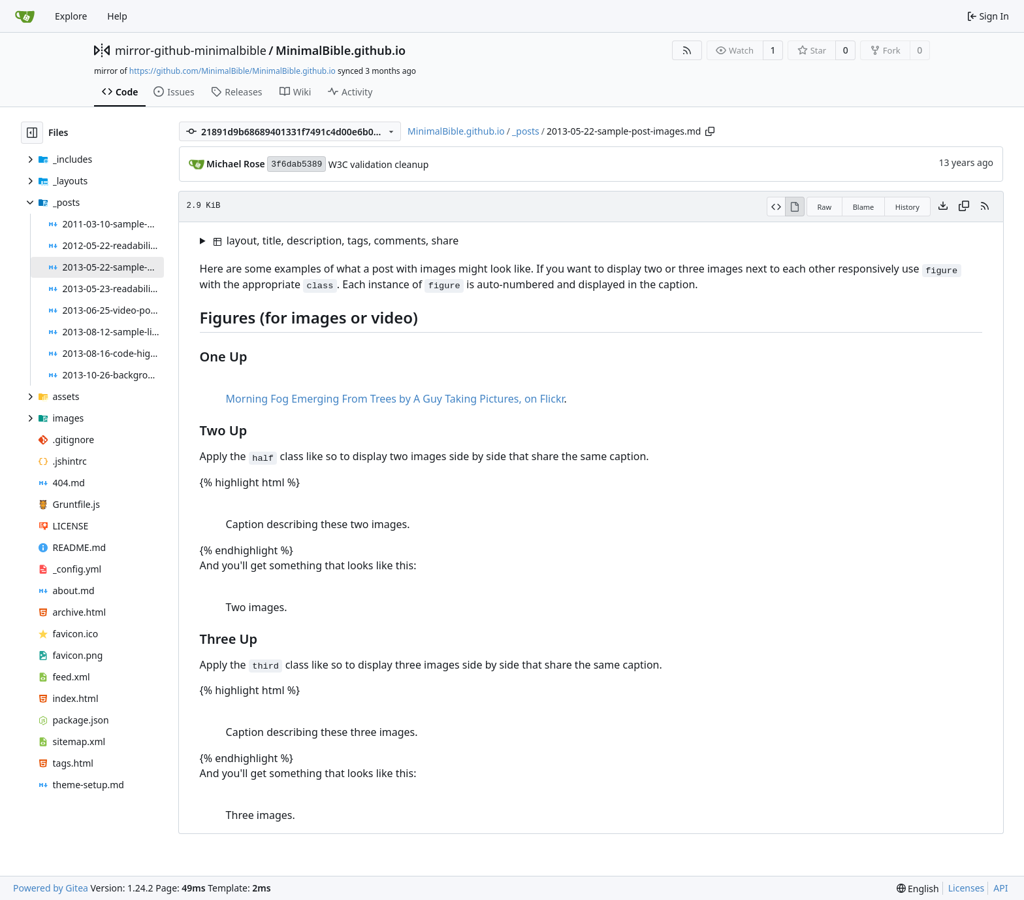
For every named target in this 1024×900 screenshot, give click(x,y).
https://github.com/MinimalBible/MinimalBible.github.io (232, 70)
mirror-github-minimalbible (190, 50)
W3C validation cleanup (378, 164)
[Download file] (943, 206)
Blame (863, 207)
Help (117, 16)
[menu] (918, 888)
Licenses (966, 888)
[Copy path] (709, 131)
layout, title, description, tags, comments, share (336, 240)
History (907, 207)
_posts (525, 131)
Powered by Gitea (50, 888)
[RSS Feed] (687, 50)
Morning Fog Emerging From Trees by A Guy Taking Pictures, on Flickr (395, 399)
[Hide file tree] (32, 133)
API (1000, 888)
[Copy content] (963, 206)
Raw (825, 207)
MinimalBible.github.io (341, 50)
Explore (71, 16)
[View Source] (776, 206)
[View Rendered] (795, 206)
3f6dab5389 (296, 164)
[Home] (25, 16)
